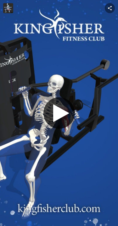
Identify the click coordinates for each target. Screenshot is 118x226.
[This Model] (8, 8)
